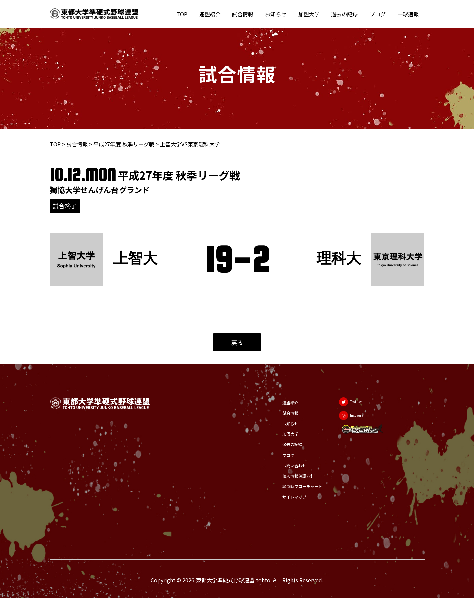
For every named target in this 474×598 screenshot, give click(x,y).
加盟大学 (312, 14)
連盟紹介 (215, 14)
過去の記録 (346, 14)
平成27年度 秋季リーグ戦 (123, 144)
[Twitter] (355, 401)
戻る (237, 342)
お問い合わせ (285, 465)
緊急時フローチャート (295, 486)
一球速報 (408, 14)
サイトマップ (285, 497)
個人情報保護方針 (290, 475)
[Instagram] (358, 418)
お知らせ (280, 14)
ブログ (379, 14)
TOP (188, 14)
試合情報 (247, 14)
